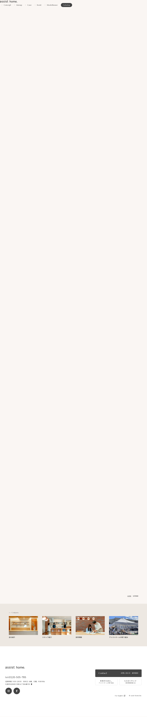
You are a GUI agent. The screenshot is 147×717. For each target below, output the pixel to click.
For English (120, 696)
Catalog (66, 5)
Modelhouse (52, 5)
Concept (7, 5)
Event (39, 5)
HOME (129, 596)
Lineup (19, 5)
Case (29, 5)
